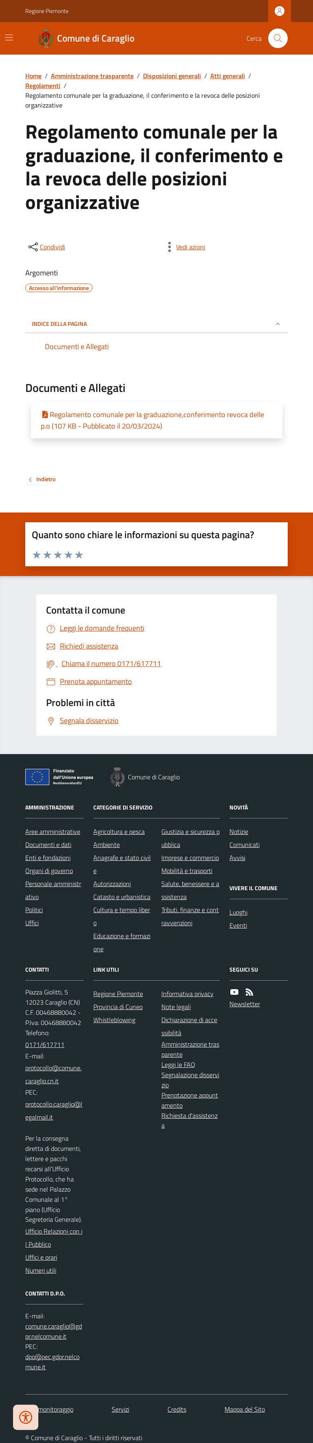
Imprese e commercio (190, 857)
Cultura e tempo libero (121, 916)
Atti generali (227, 76)
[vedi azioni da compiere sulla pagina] (184, 246)
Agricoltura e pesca (119, 831)
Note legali (176, 1007)
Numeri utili (40, 1270)
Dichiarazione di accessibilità (189, 1026)
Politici (34, 910)
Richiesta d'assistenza (189, 1121)
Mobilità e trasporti (186, 870)
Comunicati (244, 844)
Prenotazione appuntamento (189, 1100)
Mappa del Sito (245, 1409)
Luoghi (238, 912)
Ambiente (106, 844)
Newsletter (244, 1004)
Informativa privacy (187, 994)
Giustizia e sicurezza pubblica (190, 838)
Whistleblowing (114, 1020)
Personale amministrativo (53, 890)
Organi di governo (49, 870)
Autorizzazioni (112, 884)
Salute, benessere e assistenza (190, 890)
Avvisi (237, 857)
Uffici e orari (41, 1257)
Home (33, 76)
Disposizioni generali (172, 76)
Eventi (238, 925)
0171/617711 (44, 1044)
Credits (177, 1409)
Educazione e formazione (121, 942)
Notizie (238, 831)
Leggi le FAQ (178, 1064)
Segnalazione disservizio (190, 1080)
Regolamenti (42, 85)
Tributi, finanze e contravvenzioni (190, 916)
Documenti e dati (48, 844)
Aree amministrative (52, 831)
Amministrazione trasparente (92, 76)
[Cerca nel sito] (275, 38)
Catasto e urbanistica (121, 897)
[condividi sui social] (46, 246)
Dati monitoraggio (49, 1409)
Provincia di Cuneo (118, 1007)
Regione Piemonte (46, 11)
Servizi (120, 1409)
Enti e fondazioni (48, 857)
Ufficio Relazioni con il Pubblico (53, 1237)
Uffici (32, 923)
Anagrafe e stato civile (122, 864)
